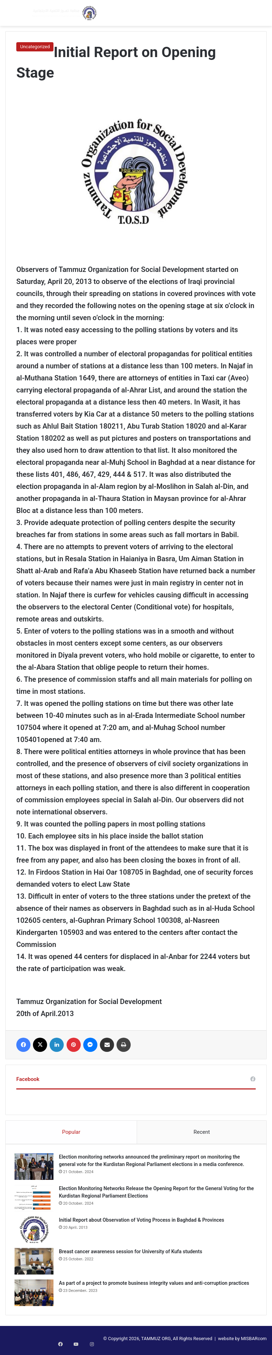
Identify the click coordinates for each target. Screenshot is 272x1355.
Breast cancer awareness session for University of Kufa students (132, 1253)
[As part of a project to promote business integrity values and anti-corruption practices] (35, 1294)
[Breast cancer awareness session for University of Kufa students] (35, 1263)
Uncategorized (35, 46)
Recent (201, 1132)
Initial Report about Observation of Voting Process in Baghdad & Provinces (143, 1222)
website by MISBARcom (242, 1342)
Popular (71, 1132)
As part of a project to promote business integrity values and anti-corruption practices (156, 1285)
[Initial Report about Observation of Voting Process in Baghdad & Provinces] (35, 1231)
